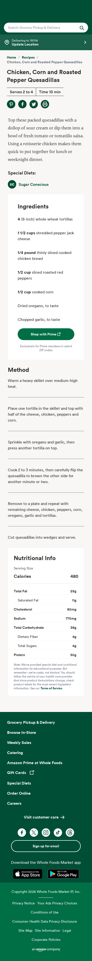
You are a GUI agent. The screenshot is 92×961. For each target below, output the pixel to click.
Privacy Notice (23, 903)
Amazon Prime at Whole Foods (34, 762)
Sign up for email (46, 846)
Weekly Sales (19, 742)
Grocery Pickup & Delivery (31, 722)
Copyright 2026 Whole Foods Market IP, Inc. (46, 891)
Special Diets (19, 783)
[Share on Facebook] (22, 104)
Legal (67, 930)
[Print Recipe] (45, 104)
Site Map (25, 930)
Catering (15, 752)
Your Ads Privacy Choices (57, 903)
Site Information (47, 930)
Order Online (19, 793)
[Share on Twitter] (33, 104)
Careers (14, 803)
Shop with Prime (46, 334)
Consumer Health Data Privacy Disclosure (44, 921)
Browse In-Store (21, 732)
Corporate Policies (46, 939)
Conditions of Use (45, 912)
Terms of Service (51, 688)
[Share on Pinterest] (11, 104)
